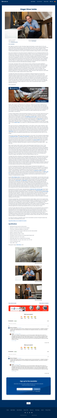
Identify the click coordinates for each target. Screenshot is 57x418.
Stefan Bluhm (18, 244)
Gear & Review (39, 1)
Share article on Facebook (43, 303)
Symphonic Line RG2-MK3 (24, 136)
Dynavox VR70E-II (37, 139)
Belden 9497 (40, 119)
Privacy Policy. (38, 391)
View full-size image (38, 263)
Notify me (36, 389)
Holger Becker (11, 131)
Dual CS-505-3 (18, 180)
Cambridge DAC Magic (14, 136)
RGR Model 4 (25, 180)
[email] (25, 389)
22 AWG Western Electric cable (30, 116)
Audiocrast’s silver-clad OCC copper (36, 189)
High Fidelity (33, 1)
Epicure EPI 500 (39, 190)
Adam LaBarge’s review (16, 177)
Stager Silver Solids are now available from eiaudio (17, 220)
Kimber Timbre (17, 122)
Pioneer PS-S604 (45, 191)
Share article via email (12, 303)
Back (28, 403)
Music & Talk (46, 1)
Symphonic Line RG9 (37, 170)
